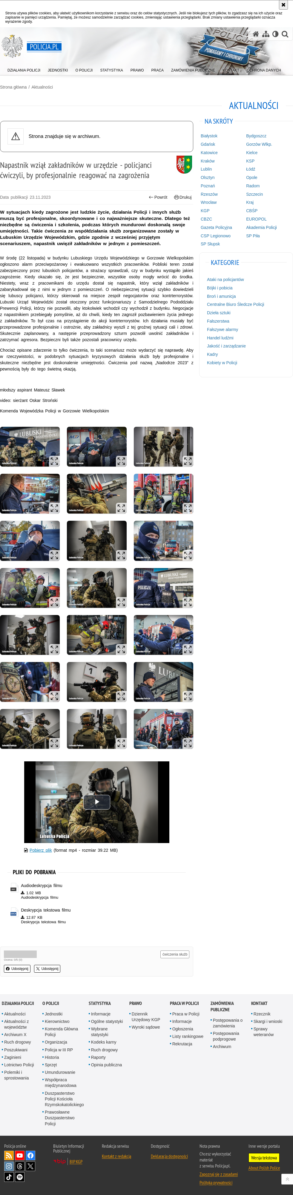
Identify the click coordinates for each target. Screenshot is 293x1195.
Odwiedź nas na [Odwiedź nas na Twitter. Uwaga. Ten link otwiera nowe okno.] (30, 1166)
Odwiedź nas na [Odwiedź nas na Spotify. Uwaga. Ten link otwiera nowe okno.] (19, 1177)
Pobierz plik (41, 850)
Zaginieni (12, 1057)
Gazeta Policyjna (216, 227)
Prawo (135, 1003)
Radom (253, 185)
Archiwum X (15, 1034)
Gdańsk (208, 144)
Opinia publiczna (106, 1064)
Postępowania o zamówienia (228, 1023)
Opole (251, 177)
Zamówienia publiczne (222, 1006)
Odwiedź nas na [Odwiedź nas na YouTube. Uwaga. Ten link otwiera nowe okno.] (19, 1155)
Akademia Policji (261, 227)
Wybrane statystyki (99, 1032)
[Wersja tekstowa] (275, 34)
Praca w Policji (184, 1003)
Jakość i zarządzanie (226, 346)
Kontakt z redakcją (116, 1156)
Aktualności (42, 87)
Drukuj (183, 197)
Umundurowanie (60, 1072)
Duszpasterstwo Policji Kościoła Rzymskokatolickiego (64, 1099)
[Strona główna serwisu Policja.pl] (256, 34)
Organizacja (56, 1042)
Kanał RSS (9, 1155)
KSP (250, 161)
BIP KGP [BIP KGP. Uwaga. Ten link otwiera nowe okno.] (76, 1161)
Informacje (101, 1014)
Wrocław (209, 202)
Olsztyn (208, 177)
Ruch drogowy (17, 1042)
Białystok (209, 135)
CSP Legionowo (216, 235)
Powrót (158, 197)
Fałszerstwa (218, 321)
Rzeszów (209, 194)
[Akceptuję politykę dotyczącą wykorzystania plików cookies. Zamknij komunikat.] (283, 5)
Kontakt (259, 1003)
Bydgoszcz (256, 135)
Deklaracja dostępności (169, 1156)
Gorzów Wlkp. (259, 144)
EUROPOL (256, 219)
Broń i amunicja (221, 296)
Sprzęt (51, 1064)
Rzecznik (262, 1014)
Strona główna (13, 87)
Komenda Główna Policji (61, 1032)
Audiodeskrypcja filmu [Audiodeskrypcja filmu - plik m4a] (41, 885)
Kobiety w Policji (222, 362)
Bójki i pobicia (220, 288)
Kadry (212, 354)
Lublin (206, 169)
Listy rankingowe (187, 1036)
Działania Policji (18, 1003)
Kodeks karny (103, 1042)
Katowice (209, 152)
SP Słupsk (210, 244)
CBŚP (251, 210)
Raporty (98, 1057)
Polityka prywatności (216, 1182)
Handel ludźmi (220, 337)
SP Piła (253, 235)
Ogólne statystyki (107, 1021)
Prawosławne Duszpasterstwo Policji (60, 1118)
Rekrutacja (182, 1043)
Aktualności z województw (16, 1024)
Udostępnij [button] (17, 969)
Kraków (208, 161)
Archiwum (222, 1046)
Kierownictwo (57, 1021)
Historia (52, 1057)
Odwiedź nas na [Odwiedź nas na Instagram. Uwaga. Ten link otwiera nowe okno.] (9, 1166)
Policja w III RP (59, 1049)
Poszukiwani (15, 1049)
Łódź (250, 169)
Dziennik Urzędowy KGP (146, 1017)
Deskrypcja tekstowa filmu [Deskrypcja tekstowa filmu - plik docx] (45, 910)
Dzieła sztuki (219, 312)
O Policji (50, 1003)
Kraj (250, 202)
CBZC (206, 219)
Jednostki (53, 1014)
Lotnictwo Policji (19, 1064)
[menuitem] (24, 69)
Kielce (251, 152)
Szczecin (254, 194)
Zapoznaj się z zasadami (219, 1174)
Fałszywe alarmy (222, 329)
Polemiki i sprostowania (16, 1075)
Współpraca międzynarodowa (60, 1082)
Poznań (208, 185)
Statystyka (100, 1003)
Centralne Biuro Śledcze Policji (235, 304)
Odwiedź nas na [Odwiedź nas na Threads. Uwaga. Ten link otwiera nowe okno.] (19, 1166)
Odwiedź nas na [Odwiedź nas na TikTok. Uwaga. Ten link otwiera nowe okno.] (9, 1177)
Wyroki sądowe (146, 1027)
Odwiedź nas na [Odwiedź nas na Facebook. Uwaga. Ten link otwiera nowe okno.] (30, 1155)
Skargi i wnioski (268, 1021)
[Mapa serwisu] (265, 34)
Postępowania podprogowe (226, 1036)
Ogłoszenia (182, 1029)
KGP (205, 210)
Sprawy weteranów (264, 1032)
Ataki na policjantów (225, 279)
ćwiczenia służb (174, 954)
